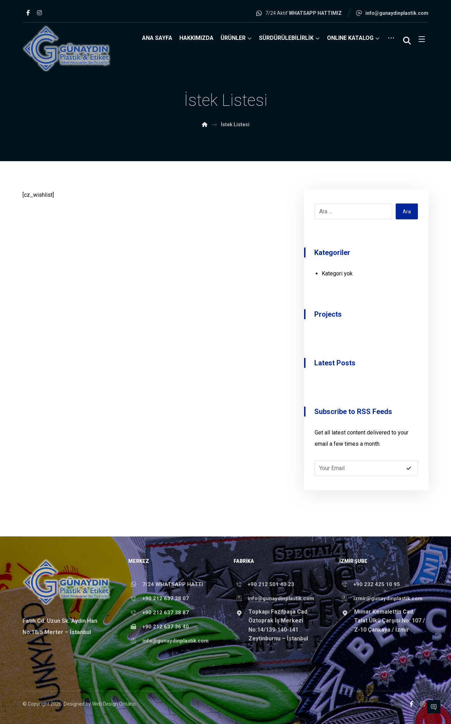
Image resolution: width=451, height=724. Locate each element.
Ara (407, 211)
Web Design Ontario (114, 704)
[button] (28, 12)
